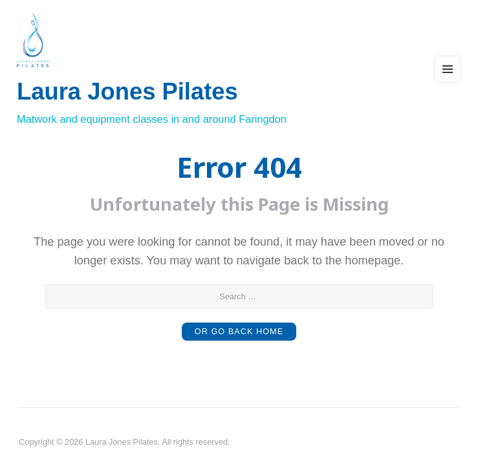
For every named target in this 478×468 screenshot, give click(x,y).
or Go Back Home (239, 331)
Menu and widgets (448, 82)
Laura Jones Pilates (127, 91)
